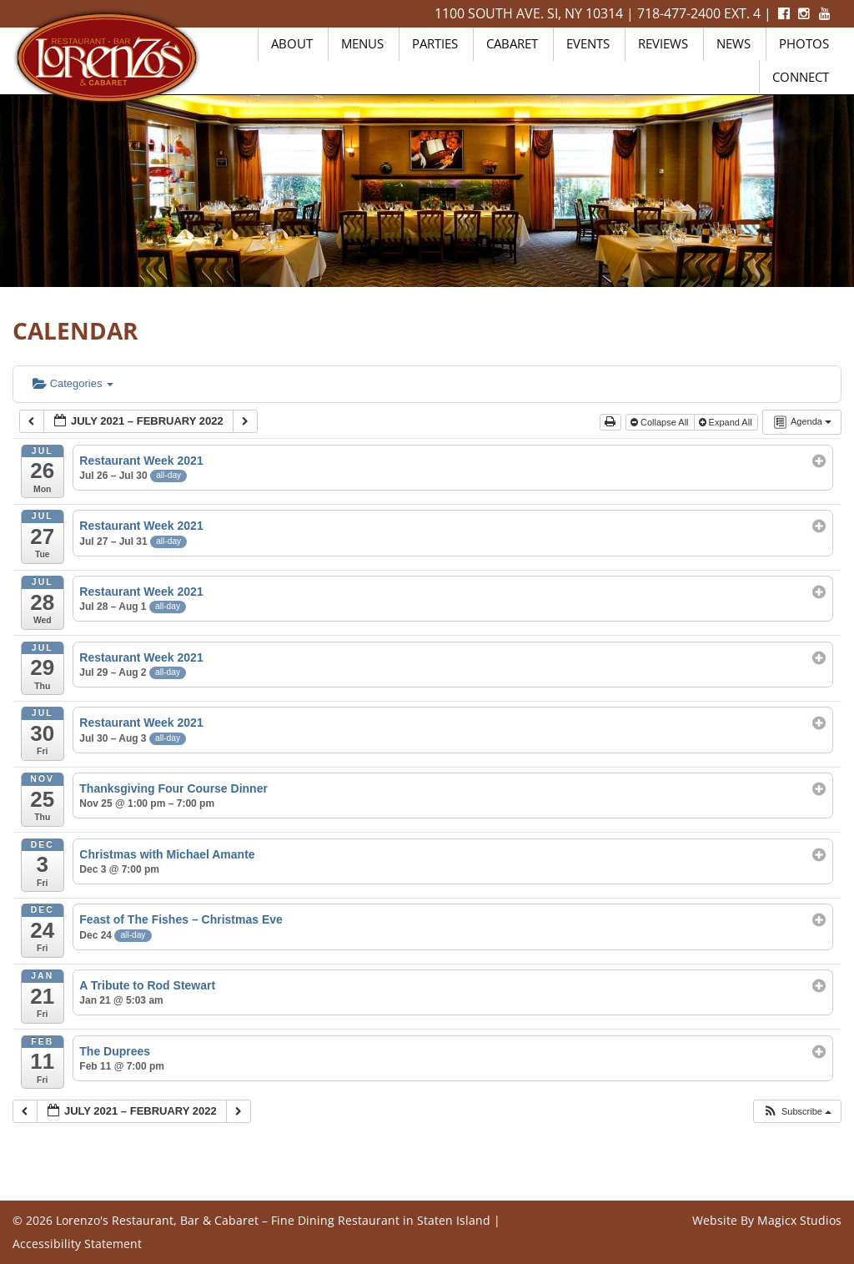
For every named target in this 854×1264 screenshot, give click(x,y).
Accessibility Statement (77, 1243)
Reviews (663, 43)
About (292, 43)
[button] (797, 1111)
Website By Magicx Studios (766, 1220)
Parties (435, 43)
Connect (800, 76)
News (733, 43)
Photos (804, 43)
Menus (362, 43)
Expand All (727, 422)
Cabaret (512, 43)
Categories (73, 383)
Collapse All (660, 422)
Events (588, 43)
